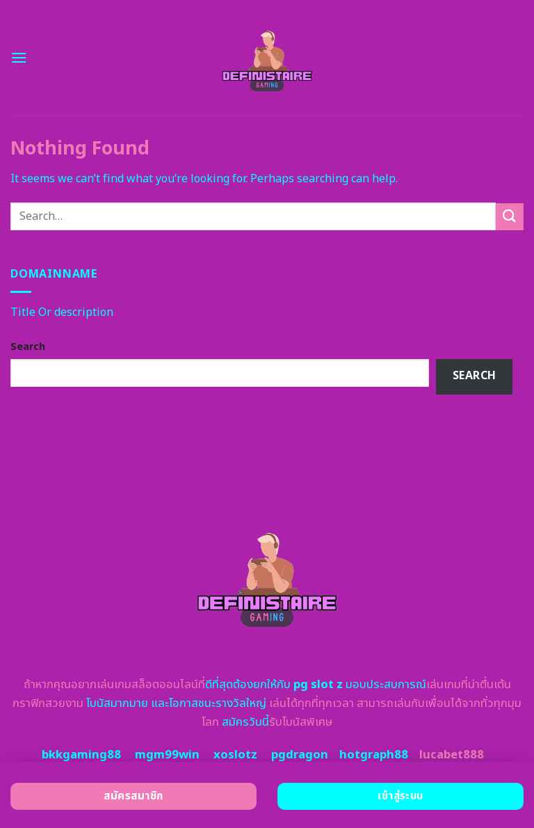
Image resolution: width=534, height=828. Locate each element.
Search (27, 347)
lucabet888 (451, 755)
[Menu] (18, 57)
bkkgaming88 (81, 755)
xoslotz (235, 755)
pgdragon (299, 755)
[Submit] (510, 216)
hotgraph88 (373, 755)
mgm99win (167, 755)
